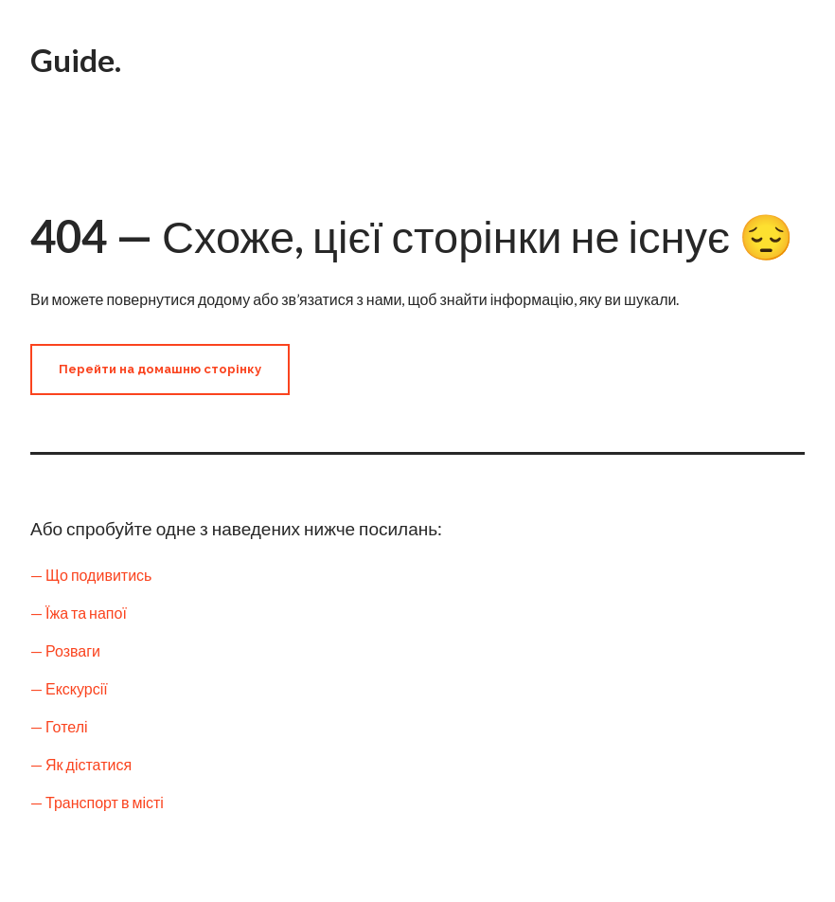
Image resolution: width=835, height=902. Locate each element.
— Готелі (59, 726)
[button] (160, 369)
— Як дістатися (81, 764)
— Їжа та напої (78, 613)
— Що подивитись (90, 575)
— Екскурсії (69, 688)
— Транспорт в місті (97, 802)
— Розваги (65, 650)
